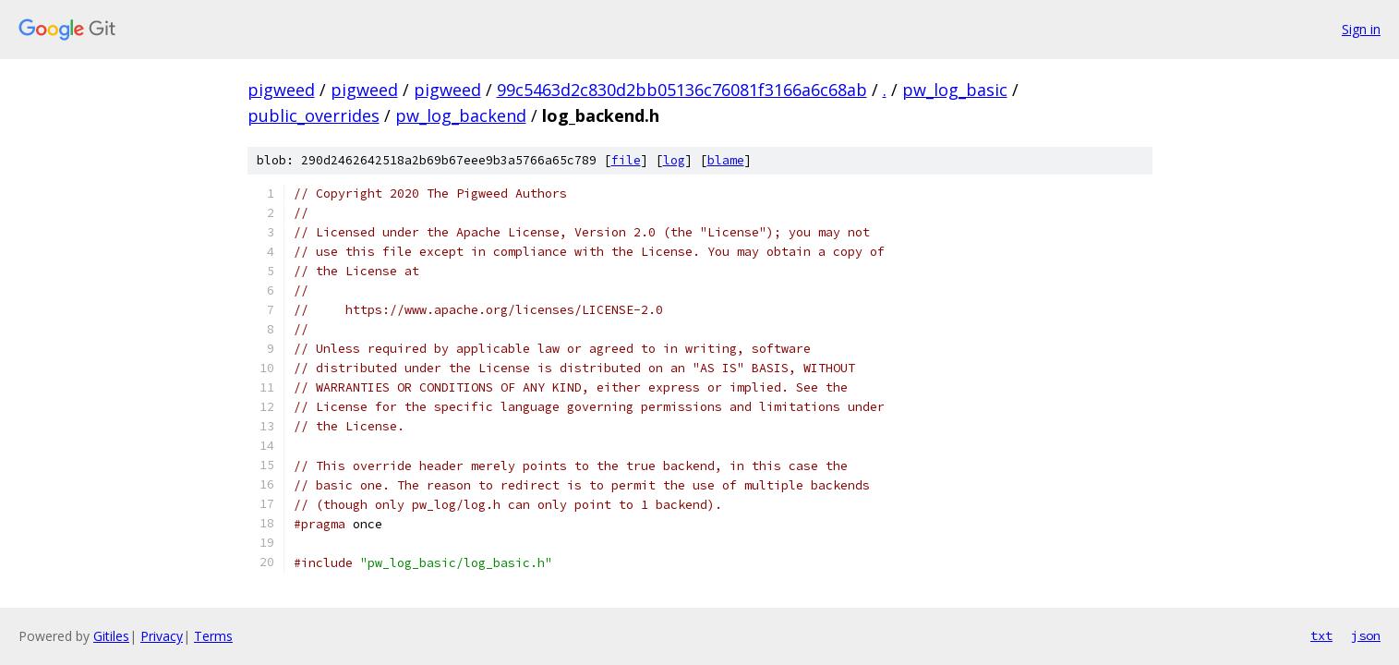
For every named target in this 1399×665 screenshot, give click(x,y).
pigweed (281, 90)
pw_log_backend (460, 115)
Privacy (161, 636)
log (674, 160)
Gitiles (111, 636)
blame (725, 160)
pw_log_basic (954, 90)
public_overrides (313, 115)
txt (1321, 635)
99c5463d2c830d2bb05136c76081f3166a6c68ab (682, 90)
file (626, 160)
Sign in (1361, 29)
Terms (213, 636)
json (1366, 635)
